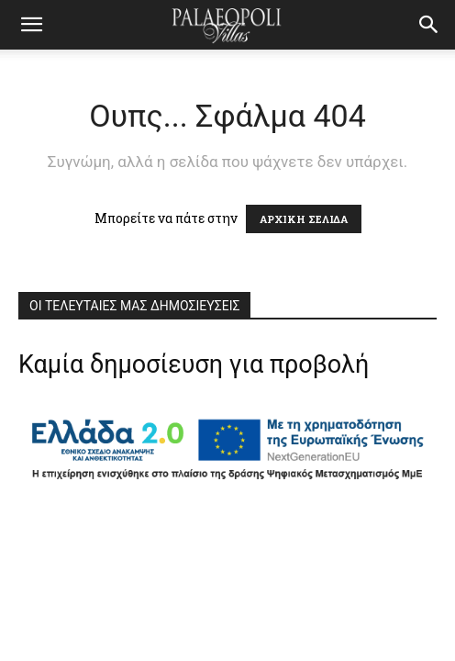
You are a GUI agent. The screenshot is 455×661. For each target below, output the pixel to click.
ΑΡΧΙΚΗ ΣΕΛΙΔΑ (304, 219)
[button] (429, 25)
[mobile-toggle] (31, 25)
